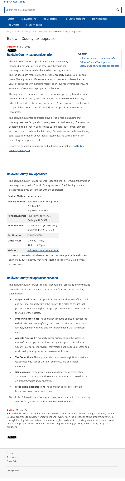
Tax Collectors (50, 18)
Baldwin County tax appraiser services (99, 65)
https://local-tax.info (14, 1)
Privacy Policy (12, 461)
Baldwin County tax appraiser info (97, 58)
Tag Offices (13, 24)
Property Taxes (34, 24)
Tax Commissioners (74, 18)
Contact (10, 453)
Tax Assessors (28, 18)
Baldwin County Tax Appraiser (95, 62)
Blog (9, 31)
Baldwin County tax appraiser (67, 31)
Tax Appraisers (99, 18)
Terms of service (13, 457)
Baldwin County (42, 31)
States (11, 18)
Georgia (27, 31)
